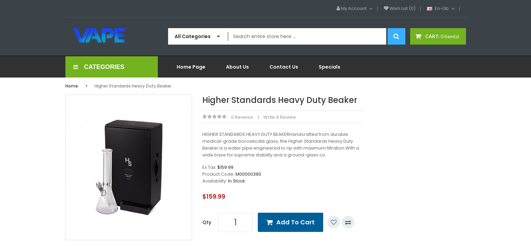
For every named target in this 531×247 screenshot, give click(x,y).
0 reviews (242, 117)
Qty (206, 222)
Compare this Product (348, 222)
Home (71, 86)
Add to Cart (295, 222)
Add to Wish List (333, 222)
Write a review (279, 117)
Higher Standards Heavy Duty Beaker (133, 86)
